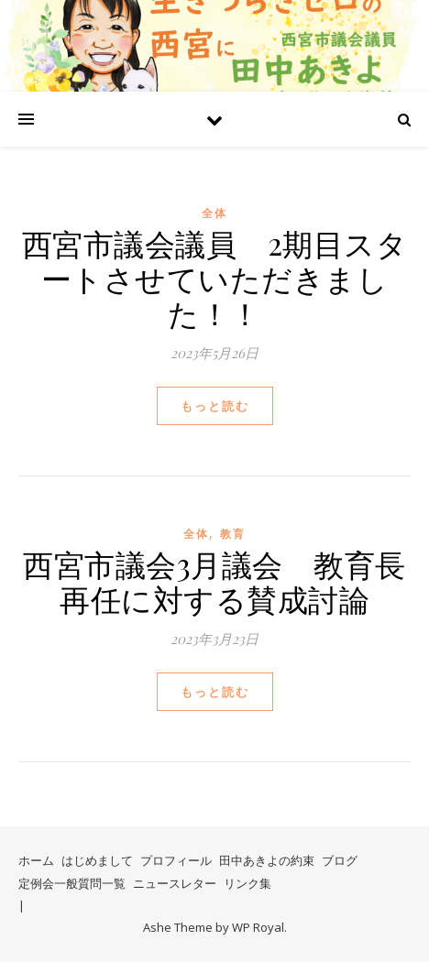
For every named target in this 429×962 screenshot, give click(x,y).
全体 (214, 213)
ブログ (340, 860)
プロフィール (176, 860)
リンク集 (247, 883)
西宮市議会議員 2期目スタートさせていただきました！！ (215, 278)
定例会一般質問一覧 (72, 883)
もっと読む (215, 406)
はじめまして (97, 860)
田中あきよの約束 (266, 860)
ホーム (36, 860)
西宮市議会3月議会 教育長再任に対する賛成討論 (214, 580)
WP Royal (258, 927)
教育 (233, 533)
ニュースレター (174, 883)
